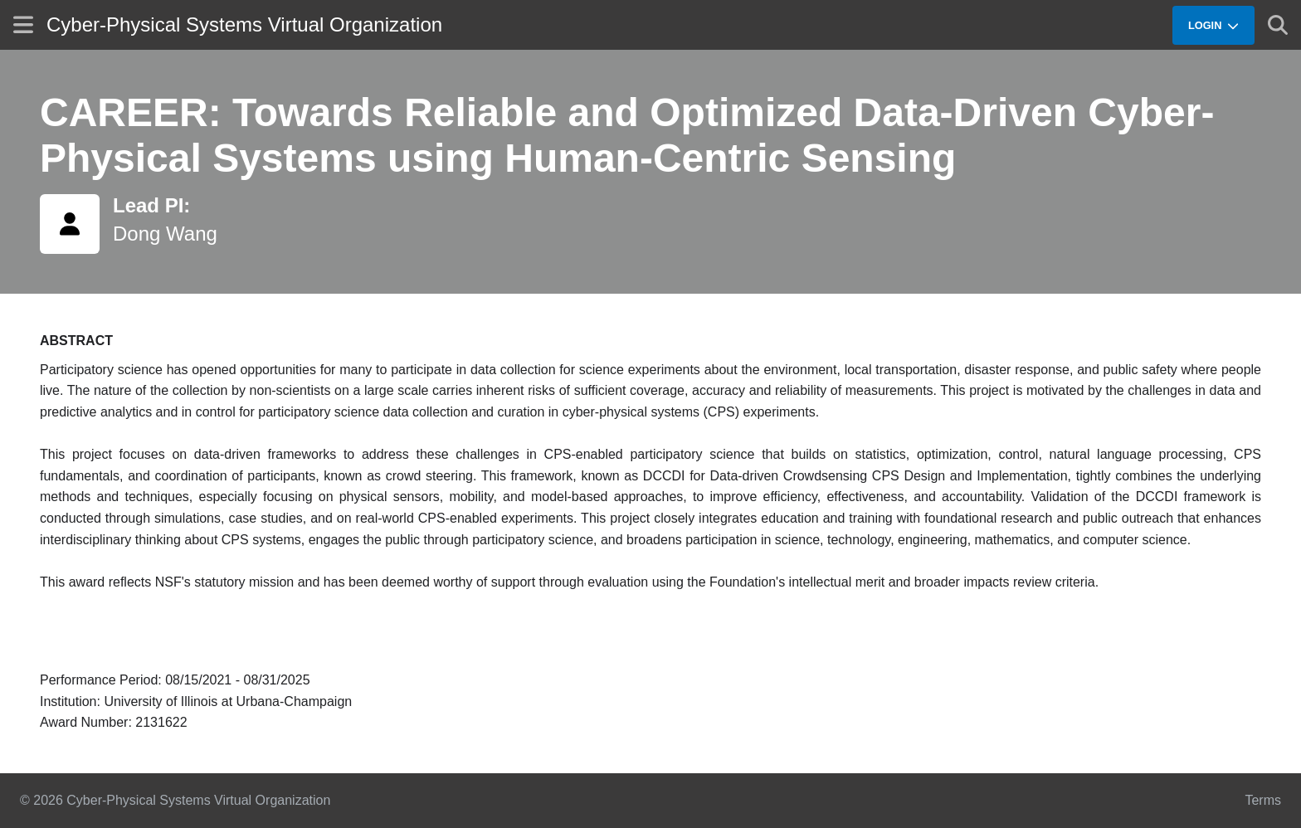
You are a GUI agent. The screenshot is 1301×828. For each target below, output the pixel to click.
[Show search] (1278, 25)
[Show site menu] (23, 24)
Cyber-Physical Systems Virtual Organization (244, 24)
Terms (1263, 800)
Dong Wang (165, 233)
